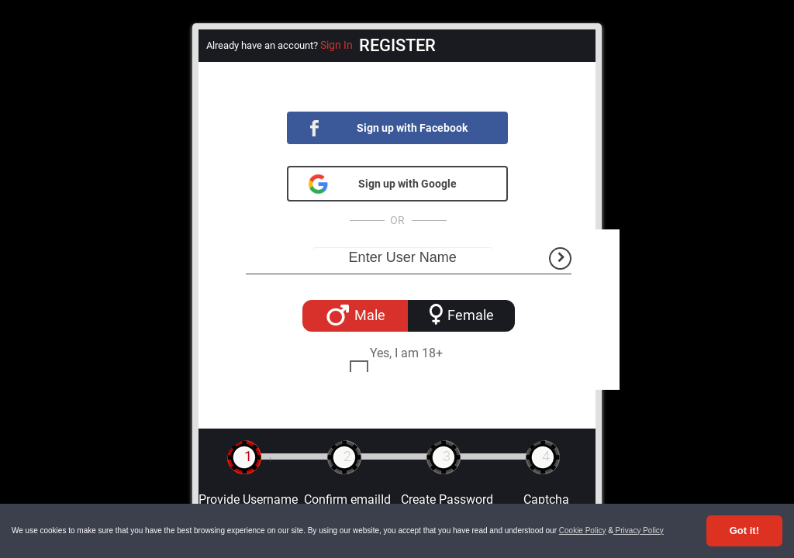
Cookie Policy (582, 530)
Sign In (336, 45)
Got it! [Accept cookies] (744, 530)
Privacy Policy (638, 530)
